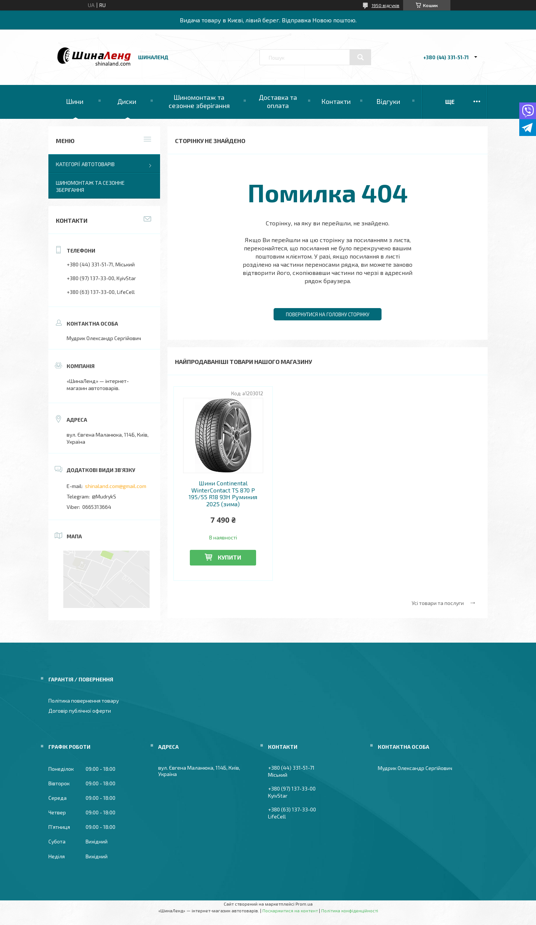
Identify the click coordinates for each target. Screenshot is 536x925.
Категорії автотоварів (85, 164)
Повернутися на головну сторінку (327, 314)
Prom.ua (304, 903)
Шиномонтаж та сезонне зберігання (199, 101)
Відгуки (388, 101)
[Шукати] (360, 57)
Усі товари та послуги (438, 603)
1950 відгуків (385, 5)
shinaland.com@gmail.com (115, 486)
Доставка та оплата (278, 101)
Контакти (336, 101)
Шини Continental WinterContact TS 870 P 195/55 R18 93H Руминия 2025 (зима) (223, 493)
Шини (74, 101)
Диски (126, 101)
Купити (229, 557)
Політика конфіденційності (349, 910)
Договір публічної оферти (79, 710)
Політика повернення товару (83, 700)
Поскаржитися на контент (290, 910)
